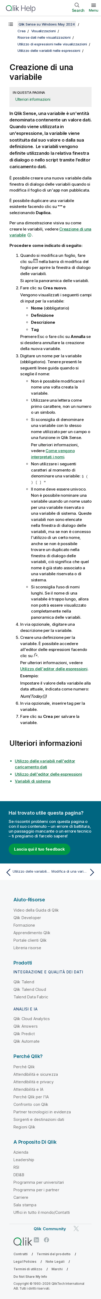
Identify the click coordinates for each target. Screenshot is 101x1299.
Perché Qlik (24, 1066)
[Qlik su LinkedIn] (36, 1240)
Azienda (20, 1152)
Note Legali (55, 1262)
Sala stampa (24, 1205)
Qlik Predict (24, 1033)
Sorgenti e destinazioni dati (38, 1119)
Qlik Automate (26, 1041)
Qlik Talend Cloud (29, 989)
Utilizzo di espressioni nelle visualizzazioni (52, 44)
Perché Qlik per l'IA (31, 1097)
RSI (16, 1167)
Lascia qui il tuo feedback (39, 849)
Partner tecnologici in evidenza (42, 1112)
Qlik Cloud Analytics (31, 1018)
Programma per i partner (36, 1190)
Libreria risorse (27, 947)
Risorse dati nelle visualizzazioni (44, 37)
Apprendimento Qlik (31, 932)
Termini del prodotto (54, 1254)
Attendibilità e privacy (33, 1081)
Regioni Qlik (24, 1127)
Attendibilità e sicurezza (35, 1074)
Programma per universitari (38, 1182)
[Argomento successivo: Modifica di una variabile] (74, 872)
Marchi (56, 1269)
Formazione (24, 925)
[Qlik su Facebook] (47, 1240)
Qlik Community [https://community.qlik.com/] (50, 1228)
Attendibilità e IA (28, 1089)
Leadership (23, 1159)
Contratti (20, 1254)
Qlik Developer (27, 917)
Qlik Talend (23, 982)
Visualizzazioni (43, 31)
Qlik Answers (25, 1026)
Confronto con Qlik (30, 1104)
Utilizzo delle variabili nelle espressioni (49, 50)
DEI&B (18, 1174)
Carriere (20, 1197)
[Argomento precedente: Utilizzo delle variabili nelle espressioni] (27, 872)
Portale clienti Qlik (30, 940)
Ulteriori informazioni (32, 99)
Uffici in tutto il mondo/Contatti (41, 1212)
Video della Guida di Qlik (36, 910)
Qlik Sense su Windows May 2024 (47, 24)
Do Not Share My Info (30, 1277)
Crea (22, 31)
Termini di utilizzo (27, 1269)
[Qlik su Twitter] (76, 1229)
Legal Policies (24, 1262)
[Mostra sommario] (11, 24)
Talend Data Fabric (30, 997)
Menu (93, 10)
